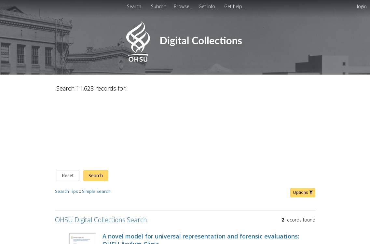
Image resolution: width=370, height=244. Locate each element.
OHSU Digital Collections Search (101, 151)
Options (303, 124)
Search (96, 107)
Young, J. (138, 183)
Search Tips (66, 123)
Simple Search (96, 123)
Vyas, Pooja (114, 183)
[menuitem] (159, 6)
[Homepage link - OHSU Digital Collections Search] (185, 60)
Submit (159, 6)
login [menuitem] (362, 6)
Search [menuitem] (134, 6)
